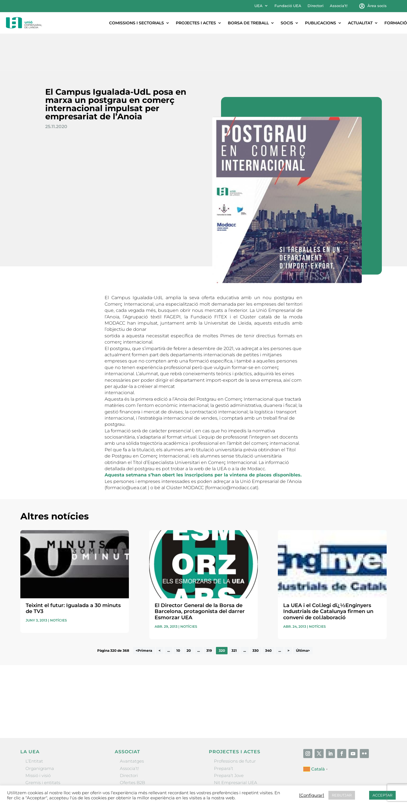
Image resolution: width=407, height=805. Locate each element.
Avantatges (132, 723)
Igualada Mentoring (235, 759)
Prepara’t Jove (229, 738)
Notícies (58, 583)
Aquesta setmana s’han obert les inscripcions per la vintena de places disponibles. (203, 437)
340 (268, 613)
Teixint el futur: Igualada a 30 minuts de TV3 (73, 571)
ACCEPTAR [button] (382, 795)
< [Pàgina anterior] (160, 613)
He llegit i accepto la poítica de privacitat (284, 667)
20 (189, 613)
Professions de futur (235, 723)
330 (255, 613)
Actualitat (360, 22)
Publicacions (320, 22)
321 (234, 613)
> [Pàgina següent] (288, 613)
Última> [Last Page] (303, 613)
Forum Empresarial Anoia (241, 752)
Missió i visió (38, 738)
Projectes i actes (196, 22)
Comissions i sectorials (136, 22)
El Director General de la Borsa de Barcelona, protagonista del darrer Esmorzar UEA (200, 574)
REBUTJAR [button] (342, 795)
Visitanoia (224, 766)
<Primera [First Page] (144, 613)
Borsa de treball (248, 22)
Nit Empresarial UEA (235, 745)
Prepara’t (223, 731)
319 (209, 613)
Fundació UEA (287, 6)
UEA (258, 6)
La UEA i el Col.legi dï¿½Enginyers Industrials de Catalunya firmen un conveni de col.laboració (328, 574)
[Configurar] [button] (311, 795)
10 (178, 613)
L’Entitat (34, 723)
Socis (287, 22)
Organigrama (39, 731)
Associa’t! (338, 6)
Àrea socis (377, 6)
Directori (316, 6)
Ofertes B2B (132, 745)
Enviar (373, 677)
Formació (395, 22)
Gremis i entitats (42, 745)
